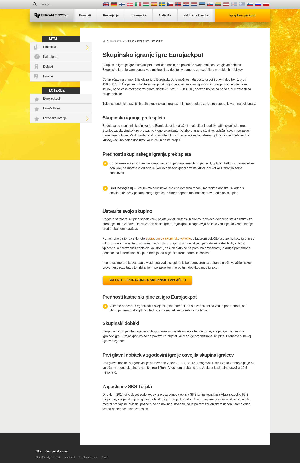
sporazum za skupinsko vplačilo (168, 238)
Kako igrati (50, 56)
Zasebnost (69, 457)
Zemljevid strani (56, 451)
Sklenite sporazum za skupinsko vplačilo (147, 280)
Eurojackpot (51, 98)
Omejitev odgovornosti (48, 457)
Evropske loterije (55, 118)
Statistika (49, 47)
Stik (38, 451)
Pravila (48, 76)
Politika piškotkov (88, 457)
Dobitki (48, 66)
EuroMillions (52, 108)
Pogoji (104, 457)
